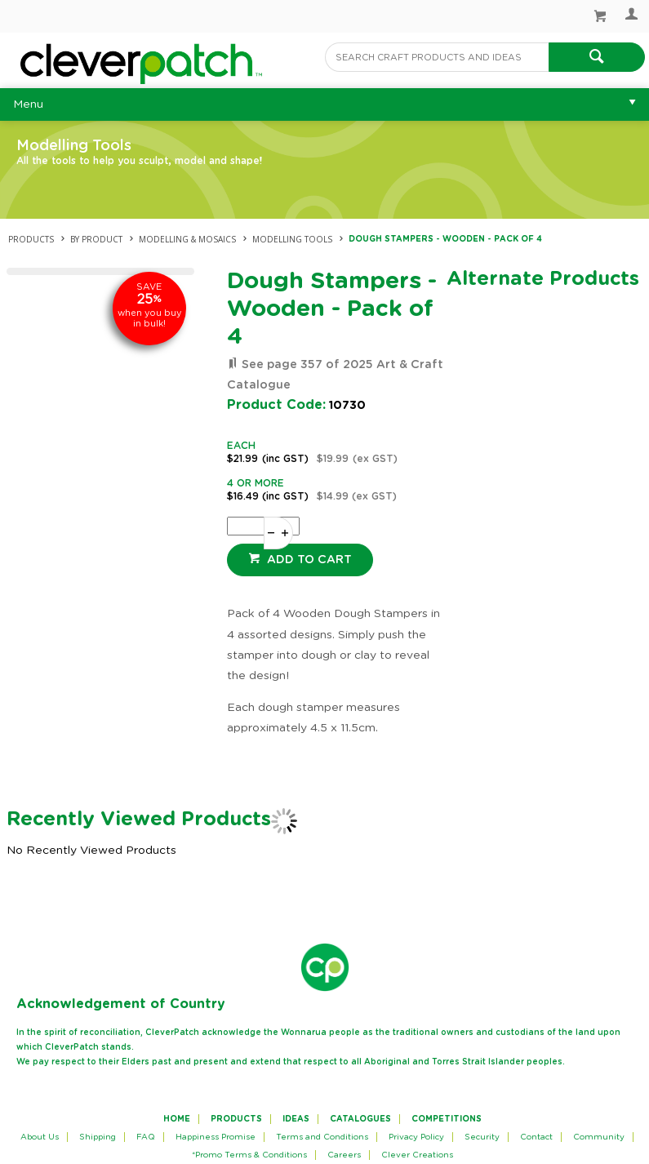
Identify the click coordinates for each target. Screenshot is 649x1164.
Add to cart (308, 560)
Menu (28, 104)
